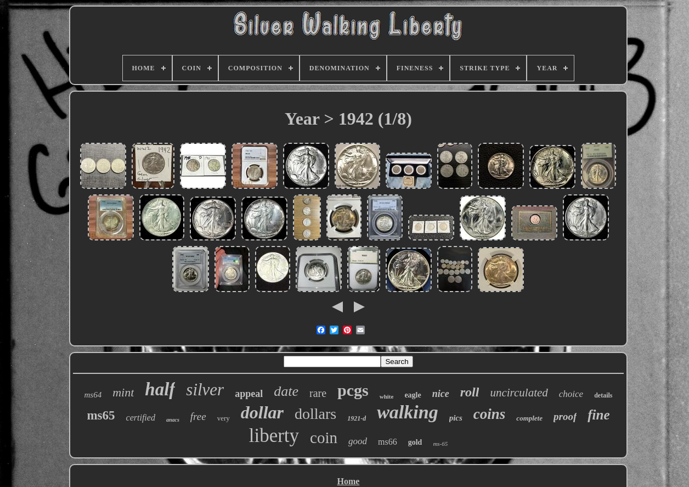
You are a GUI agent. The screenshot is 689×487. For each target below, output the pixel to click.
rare (317, 393)
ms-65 (440, 443)
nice (440, 393)
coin (323, 437)
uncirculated (518, 392)
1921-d (356, 418)
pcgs (353, 390)
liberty (274, 435)
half (160, 389)
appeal (249, 393)
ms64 (93, 394)
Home (348, 481)
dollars (315, 413)
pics (455, 417)
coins (489, 414)
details (603, 395)
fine (598, 414)
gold (415, 442)
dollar (262, 412)
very (223, 418)
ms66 (387, 441)
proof (565, 416)
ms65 (101, 415)
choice (571, 394)
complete (529, 418)
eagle (412, 395)
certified (140, 417)
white (387, 396)
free (198, 416)
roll (469, 392)
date (286, 391)
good (357, 441)
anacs (172, 420)
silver (205, 389)
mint (123, 392)
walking (407, 412)
